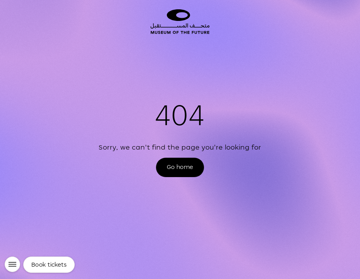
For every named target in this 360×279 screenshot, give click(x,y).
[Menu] (12, 264)
